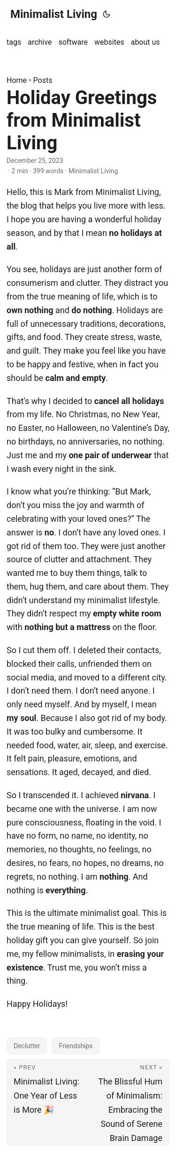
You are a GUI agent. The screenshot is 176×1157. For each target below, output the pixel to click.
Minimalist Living (53, 14)
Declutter (27, 1046)
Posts (43, 80)
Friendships (75, 1046)
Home (17, 80)
